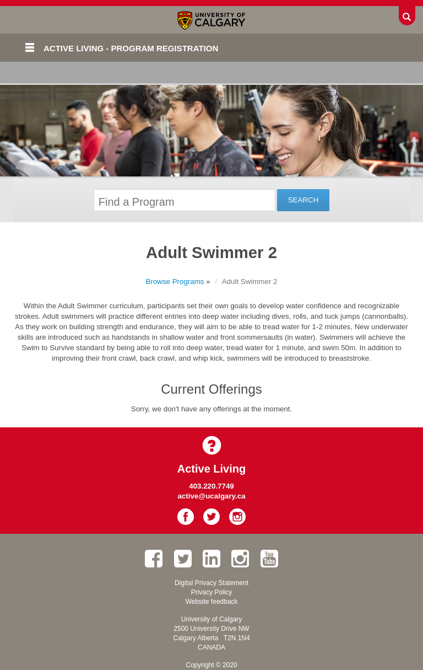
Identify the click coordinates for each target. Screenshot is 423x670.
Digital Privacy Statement (211, 583)
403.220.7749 (211, 486)
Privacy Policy (211, 592)
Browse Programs (175, 281)
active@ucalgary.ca (211, 496)
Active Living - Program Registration (131, 48)
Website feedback (211, 601)
